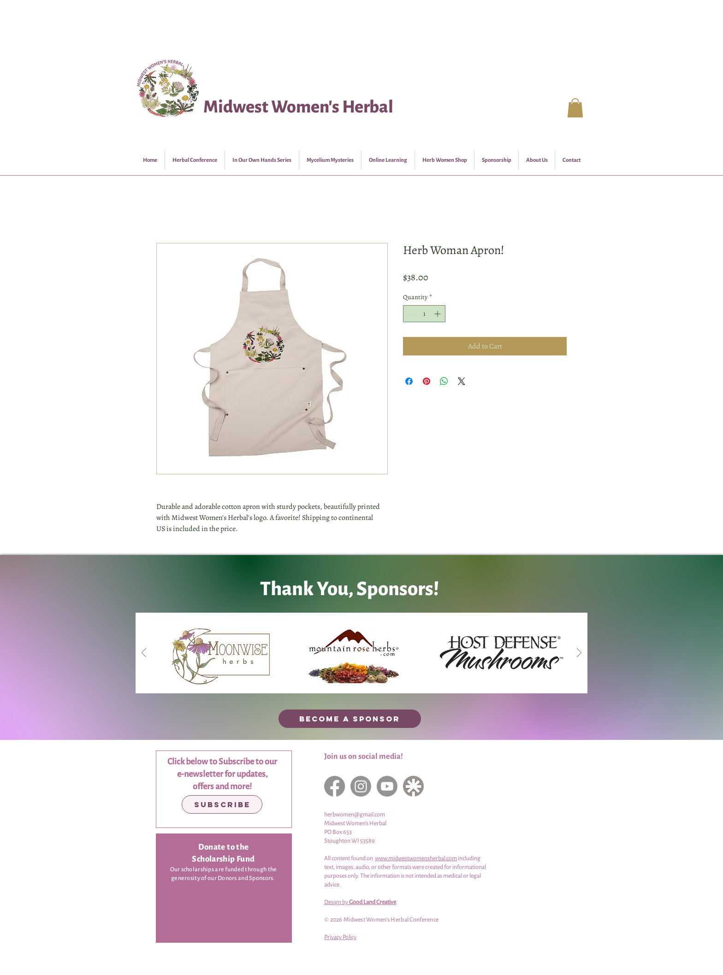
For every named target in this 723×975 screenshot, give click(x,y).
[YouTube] (387, 786)
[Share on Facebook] (409, 381)
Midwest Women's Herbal (298, 107)
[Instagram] (360, 786)
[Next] (579, 653)
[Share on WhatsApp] (444, 381)
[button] (575, 108)
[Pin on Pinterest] (426, 381)
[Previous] (144, 653)
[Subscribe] (222, 804)
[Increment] (438, 314)
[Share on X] (461, 381)
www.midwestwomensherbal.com (416, 858)
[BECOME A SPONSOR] (350, 718)
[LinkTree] (413, 786)
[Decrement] (410, 314)
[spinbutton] (424, 314)
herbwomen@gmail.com (354, 814)
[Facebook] (334, 786)
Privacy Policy (340, 937)
